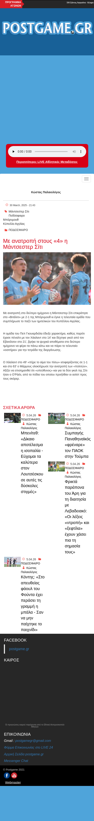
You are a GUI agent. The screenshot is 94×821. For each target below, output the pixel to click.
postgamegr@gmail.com (33, 740)
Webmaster (13, 782)
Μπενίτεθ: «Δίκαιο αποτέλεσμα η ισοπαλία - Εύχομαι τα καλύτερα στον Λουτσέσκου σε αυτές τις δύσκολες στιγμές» (32, 462)
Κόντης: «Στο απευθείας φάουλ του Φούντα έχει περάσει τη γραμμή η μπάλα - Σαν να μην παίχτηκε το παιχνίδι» (32, 603)
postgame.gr (19, 649)
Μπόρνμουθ (11, 219)
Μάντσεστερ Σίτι (19, 211)
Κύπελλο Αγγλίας (14, 223)
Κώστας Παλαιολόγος (46, 192)
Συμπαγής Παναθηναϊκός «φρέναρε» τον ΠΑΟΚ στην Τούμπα (77, 445)
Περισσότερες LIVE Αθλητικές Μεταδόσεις (47, 161)
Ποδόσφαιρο (17, 215)
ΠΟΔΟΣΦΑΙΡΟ (18, 230)
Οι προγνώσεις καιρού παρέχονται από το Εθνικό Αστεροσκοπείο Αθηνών (34, 726)
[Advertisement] (47, 87)
